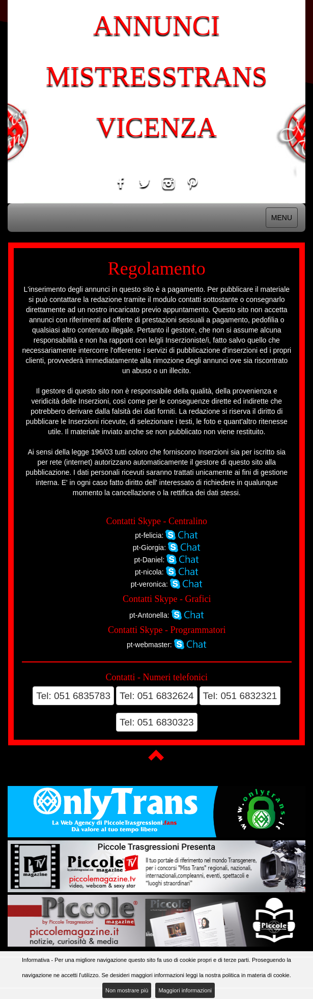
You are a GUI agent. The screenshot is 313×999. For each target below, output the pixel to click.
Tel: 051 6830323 (157, 722)
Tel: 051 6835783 (73, 695)
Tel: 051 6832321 (240, 695)
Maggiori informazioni (185, 990)
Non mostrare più (126, 990)
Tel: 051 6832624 (157, 695)
